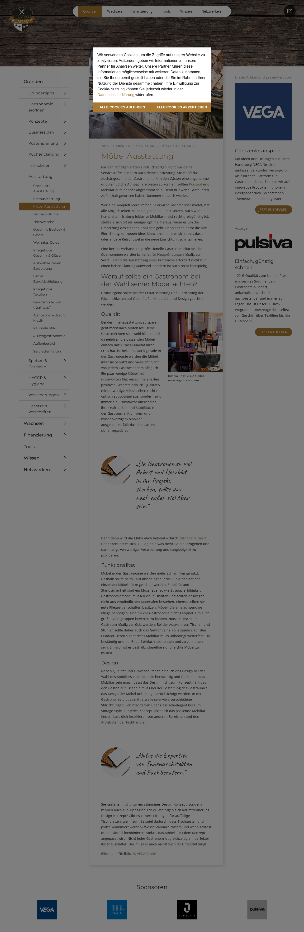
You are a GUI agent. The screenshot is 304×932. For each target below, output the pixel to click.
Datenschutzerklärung (115, 95)
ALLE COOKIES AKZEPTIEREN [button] (182, 107)
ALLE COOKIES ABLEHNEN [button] (122, 107)
